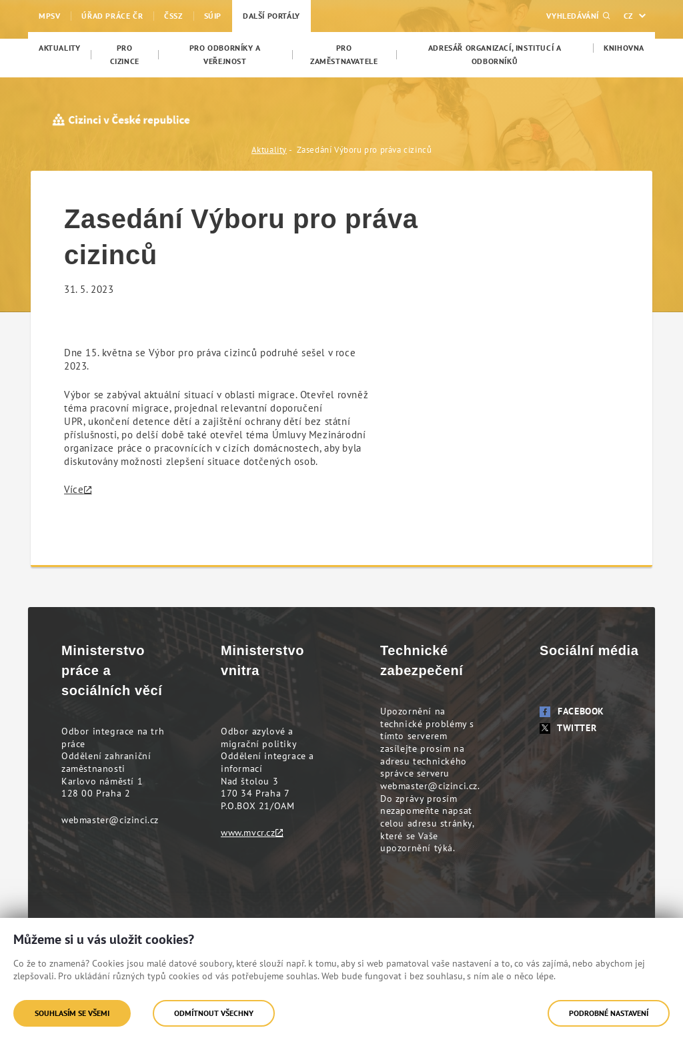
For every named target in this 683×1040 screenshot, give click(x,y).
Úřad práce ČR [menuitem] (112, 16)
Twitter (568, 728)
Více (73, 489)
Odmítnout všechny (213, 1013)
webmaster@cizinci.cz (110, 820)
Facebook (572, 711)
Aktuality (269, 149)
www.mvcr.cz (248, 833)
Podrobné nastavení (608, 1013)
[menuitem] (59, 48)
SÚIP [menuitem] (212, 16)
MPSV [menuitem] (49, 16)
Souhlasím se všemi (72, 1013)
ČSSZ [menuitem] (173, 16)
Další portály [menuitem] (271, 16)
